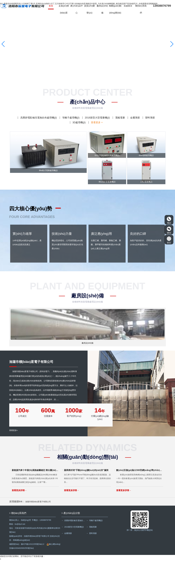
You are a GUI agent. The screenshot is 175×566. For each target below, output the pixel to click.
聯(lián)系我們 (141, 9)
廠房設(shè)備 (102, 9)
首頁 (51, 6)
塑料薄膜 (150, 117)
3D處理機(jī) (79, 122)
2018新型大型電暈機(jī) (97, 117)
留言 (169, 240)
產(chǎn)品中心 (77, 9)
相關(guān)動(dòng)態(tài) (115, 9)
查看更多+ (13, 437)
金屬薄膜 (135, 117)
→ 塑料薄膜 (92, 539)
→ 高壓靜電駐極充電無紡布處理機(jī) (73, 526)
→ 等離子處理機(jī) (95, 526)
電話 (169, 220)
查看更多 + (97, 122)
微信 (169, 230)
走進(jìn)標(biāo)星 (64, 9)
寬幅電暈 (120, 117)
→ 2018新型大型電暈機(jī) (72, 533)
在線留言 (128, 6)
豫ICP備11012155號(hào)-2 (32, 550)
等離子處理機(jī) (71, 117)
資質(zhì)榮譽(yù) (89, 9)
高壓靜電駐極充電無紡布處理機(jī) (38, 117)
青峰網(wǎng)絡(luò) (21, 546)
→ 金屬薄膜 (66, 539)
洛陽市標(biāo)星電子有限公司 (38, 507)
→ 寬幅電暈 (92, 533)
